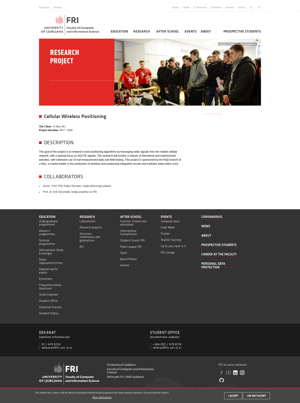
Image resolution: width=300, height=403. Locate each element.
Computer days (170, 221)
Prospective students (242, 31)
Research (141, 31)
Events (191, 31)
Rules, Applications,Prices (51, 261)
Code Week (168, 227)
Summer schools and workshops (133, 222)
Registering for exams (48, 270)
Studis (186, 7)
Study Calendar (48, 294)
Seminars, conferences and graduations (90, 237)
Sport (123, 253)
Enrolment (45, 279)
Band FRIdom (128, 259)
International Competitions (128, 232)
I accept (233, 396)
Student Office (48, 301)
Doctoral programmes (47, 242)
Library (175, 7)
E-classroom (200, 7)
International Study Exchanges (51, 251)
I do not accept (256, 396)
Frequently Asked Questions (50, 286)
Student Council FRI (132, 240)
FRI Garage (167, 252)
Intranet (229, 7)
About (206, 31)
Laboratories (87, 221)
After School (167, 31)
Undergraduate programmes (48, 222)
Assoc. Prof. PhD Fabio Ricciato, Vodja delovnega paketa (77, 185)
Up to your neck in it (173, 246)
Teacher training (171, 240)
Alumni (124, 265)
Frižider (165, 233)
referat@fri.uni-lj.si (167, 347)
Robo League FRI (131, 246)
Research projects (91, 227)
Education (119, 31)
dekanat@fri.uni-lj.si (57, 347)
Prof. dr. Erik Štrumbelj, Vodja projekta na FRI (70, 191)
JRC (82, 246)
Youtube (57, 7)
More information (102, 397)
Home (223, 44)
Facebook (44, 7)
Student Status (48, 313)
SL (251, 7)
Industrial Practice (50, 307)
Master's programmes (47, 232)
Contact (241, 7)
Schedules (216, 7)
